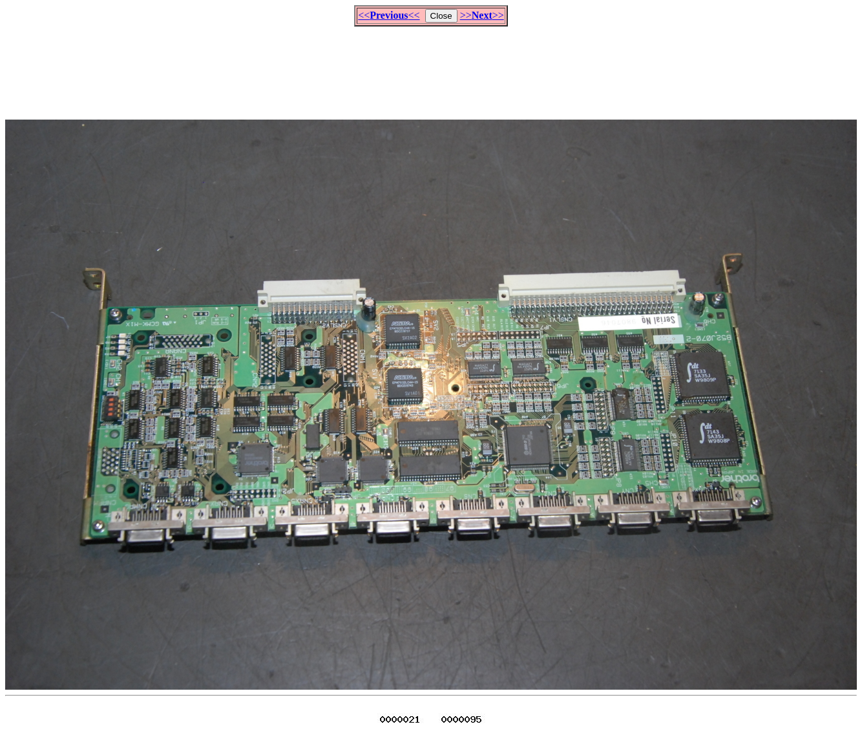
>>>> (482, 15)
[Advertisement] (431, 67)
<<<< (388, 15)
